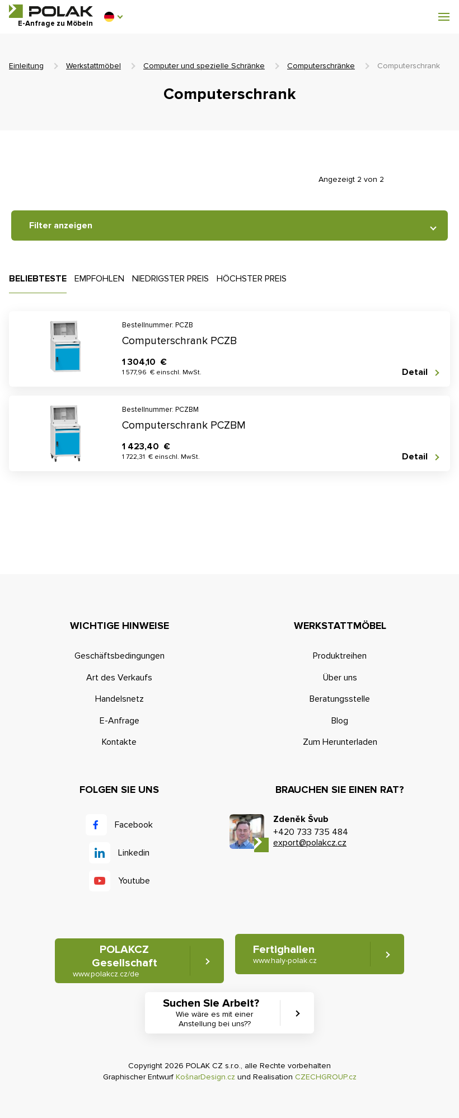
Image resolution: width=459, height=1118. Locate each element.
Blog (339, 720)
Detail (415, 372)
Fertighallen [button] (285, 954)
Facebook (134, 824)
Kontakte (119, 742)
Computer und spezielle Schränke (204, 66)
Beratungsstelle (340, 698)
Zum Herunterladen (340, 742)
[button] (113, 17)
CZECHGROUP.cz (326, 1077)
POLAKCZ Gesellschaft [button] (115, 961)
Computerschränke (321, 66)
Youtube (134, 880)
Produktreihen (340, 655)
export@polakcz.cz (309, 842)
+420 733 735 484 (310, 832)
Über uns (340, 677)
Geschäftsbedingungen (119, 655)
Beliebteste (38, 278)
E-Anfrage (119, 720)
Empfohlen (99, 278)
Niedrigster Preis (170, 278)
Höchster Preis (252, 278)
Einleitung (26, 66)
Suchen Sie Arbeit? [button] (214, 1013)
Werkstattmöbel (93, 66)
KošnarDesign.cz (205, 1077)
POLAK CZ (51, 11)
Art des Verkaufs (119, 677)
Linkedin (133, 852)
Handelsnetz (119, 698)
